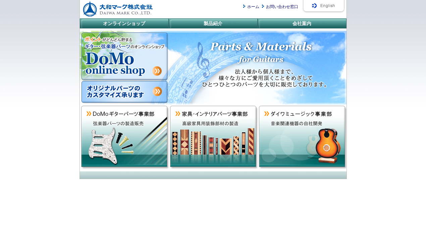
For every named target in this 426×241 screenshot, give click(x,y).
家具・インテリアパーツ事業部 (213, 137)
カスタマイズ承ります (124, 92)
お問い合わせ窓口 (282, 6)
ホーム (253, 6)
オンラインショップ (124, 23)
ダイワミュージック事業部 (302, 137)
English (324, 7)
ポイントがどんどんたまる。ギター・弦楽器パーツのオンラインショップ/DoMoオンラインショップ (124, 56)
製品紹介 (213, 23)
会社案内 (301, 23)
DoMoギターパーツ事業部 (124, 137)
